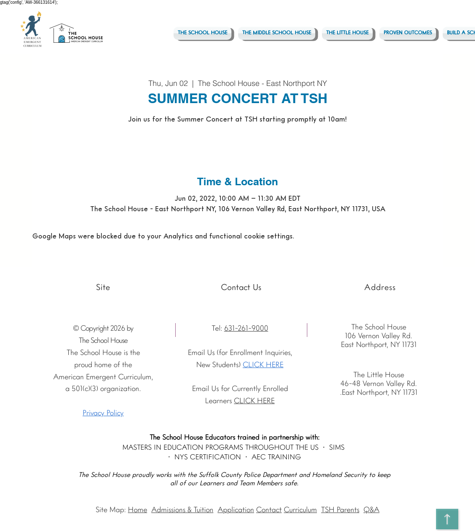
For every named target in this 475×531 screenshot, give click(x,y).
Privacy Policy (103, 413)
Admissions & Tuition (182, 510)
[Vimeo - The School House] (85, 288)
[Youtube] (45, 288)
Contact (269, 510)
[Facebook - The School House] (72, 288)
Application (236, 510)
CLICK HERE (263, 365)
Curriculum (300, 510)
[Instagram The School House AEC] (59, 288)
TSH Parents (340, 510)
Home (137, 510)
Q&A (371, 510)
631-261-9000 (246, 328)
